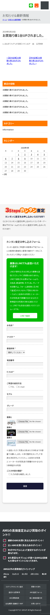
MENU (45, 5)
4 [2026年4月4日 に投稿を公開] (37, 154)
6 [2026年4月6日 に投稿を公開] (5, 158)
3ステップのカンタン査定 (14, 586)
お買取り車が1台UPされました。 (15, 89)
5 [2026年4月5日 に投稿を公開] (44, 154)
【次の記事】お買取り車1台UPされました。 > (36, 60)
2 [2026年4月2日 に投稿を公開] (24, 154)
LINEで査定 (25, 315)
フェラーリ (15, 574)
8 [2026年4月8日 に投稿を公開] (18, 158)
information (8, 129)
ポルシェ (6, 574)
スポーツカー (35, 574)
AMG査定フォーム (36, 592)
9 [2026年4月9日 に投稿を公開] (24, 158)
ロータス (24, 574)
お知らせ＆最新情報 (14, 20)
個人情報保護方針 (35, 598)
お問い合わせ (36, 603)
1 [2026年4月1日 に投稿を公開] (18, 154)
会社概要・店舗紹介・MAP (14, 603)
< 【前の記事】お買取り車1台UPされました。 (14, 60)
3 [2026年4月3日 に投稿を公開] (31, 154)
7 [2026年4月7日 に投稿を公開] (12, 158)
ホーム (5, 20)
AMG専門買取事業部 (13, 5)
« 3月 (5, 174)
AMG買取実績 (14, 598)
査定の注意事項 (14, 592)
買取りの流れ (36, 586)
